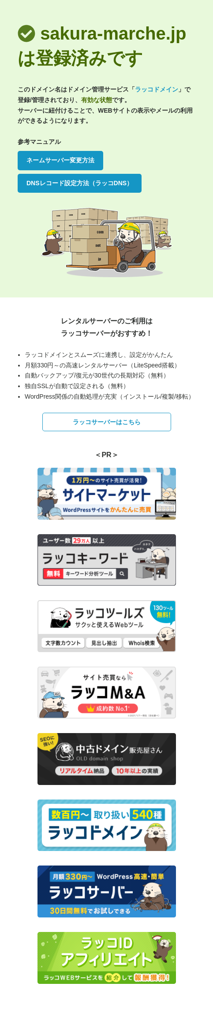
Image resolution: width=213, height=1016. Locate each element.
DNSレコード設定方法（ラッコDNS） (79, 183)
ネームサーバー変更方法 (60, 160)
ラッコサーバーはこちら (107, 421)
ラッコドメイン (156, 89)
